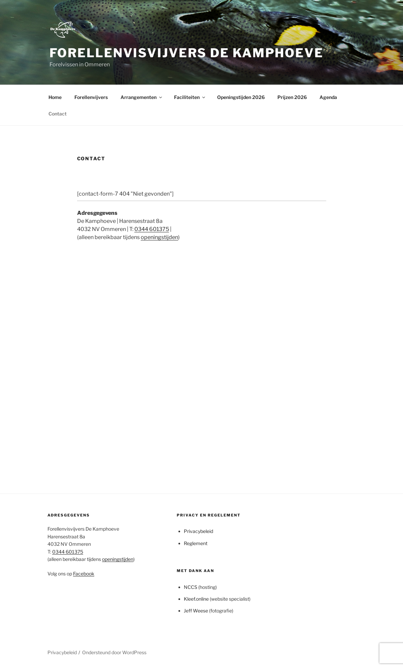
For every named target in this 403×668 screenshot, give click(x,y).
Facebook (83, 573)
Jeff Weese (196, 610)
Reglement (195, 543)
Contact (57, 113)
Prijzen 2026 (292, 97)
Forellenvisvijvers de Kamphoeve (186, 52)
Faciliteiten (190, 97)
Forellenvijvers (91, 97)
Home (55, 97)
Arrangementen (142, 97)
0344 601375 (151, 229)
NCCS (190, 587)
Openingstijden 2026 (241, 97)
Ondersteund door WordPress (114, 652)
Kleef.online (196, 599)
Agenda (328, 97)
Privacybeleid (198, 531)
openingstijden (159, 237)
